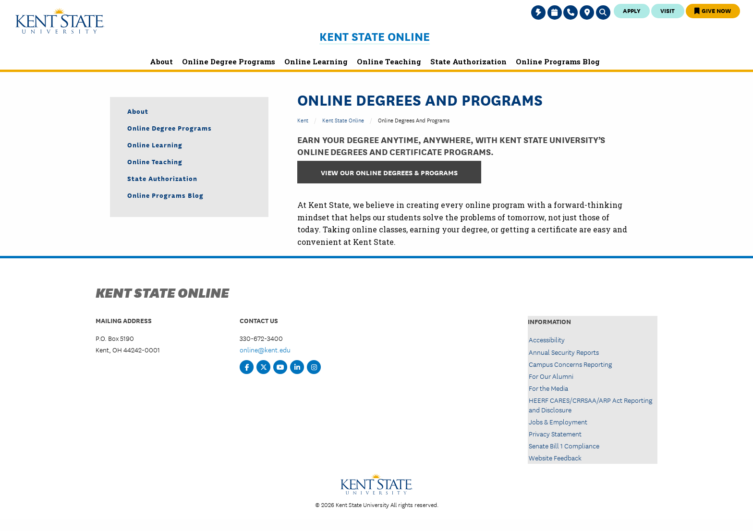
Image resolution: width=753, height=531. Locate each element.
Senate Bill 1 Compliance (564, 445)
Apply (632, 10)
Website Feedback (555, 457)
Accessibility (547, 339)
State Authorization (162, 178)
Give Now (712, 10)
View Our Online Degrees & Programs (389, 172)
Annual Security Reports (564, 352)
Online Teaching (154, 161)
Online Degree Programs (169, 127)
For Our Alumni (551, 376)
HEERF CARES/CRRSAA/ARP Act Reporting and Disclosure (590, 404)
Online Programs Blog (165, 195)
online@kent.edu (265, 349)
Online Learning (154, 144)
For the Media (548, 388)
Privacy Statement (555, 433)
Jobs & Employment (558, 421)
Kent (302, 119)
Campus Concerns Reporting (570, 364)
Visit (667, 10)
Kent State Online (374, 36)
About (137, 111)
